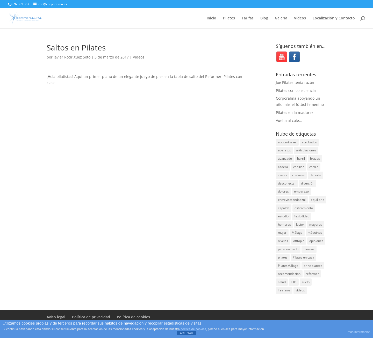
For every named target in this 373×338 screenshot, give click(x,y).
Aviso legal (56, 316)
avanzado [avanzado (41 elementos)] (285, 158)
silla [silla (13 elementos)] (294, 282)
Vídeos (300, 18)
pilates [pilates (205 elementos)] (283, 257)
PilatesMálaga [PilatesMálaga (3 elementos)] (288, 265)
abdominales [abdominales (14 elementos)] (287, 142)
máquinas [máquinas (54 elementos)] (315, 232)
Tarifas (248, 18)
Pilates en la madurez (294, 112)
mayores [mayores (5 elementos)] (315, 224)
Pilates (229, 18)
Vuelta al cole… (289, 120)
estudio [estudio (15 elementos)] (283, 216)
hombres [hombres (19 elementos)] (284, 224)
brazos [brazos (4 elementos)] (315, 158)
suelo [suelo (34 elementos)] (306, 282)
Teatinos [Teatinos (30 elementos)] (284, 290)
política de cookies (193, 329)
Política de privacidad (91, 316)
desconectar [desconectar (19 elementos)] (287, 183)
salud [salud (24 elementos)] (282, 282)
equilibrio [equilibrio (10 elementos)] (317, 199)
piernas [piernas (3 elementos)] (309, 249)
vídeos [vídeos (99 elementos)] (300, 290)
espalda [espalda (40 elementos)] (283, 208)
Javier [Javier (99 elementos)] (300, 224)
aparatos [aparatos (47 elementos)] (284, 150)
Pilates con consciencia (296, 90)
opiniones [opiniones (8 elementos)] (316, 241)
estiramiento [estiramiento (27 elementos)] (304, 208)
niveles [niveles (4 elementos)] (283, 241)
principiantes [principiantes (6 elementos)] (313, 265)
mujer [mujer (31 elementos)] (282, 232)
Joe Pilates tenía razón (295, 82)
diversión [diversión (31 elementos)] (307, 183)
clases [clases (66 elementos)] (282, 175)
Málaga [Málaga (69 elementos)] (297, 232)
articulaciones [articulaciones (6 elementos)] (306, 150)
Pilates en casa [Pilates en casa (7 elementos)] (303, 257)
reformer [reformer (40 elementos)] (312, 273)
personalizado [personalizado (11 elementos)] (288, 249)
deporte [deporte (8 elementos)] (315, 175)
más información (359, 332)
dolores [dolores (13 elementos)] (283, 191)
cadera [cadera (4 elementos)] (283, 167)
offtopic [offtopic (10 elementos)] (298, 241)
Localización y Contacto (334, 18)
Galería (281, 18)
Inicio (211, 18)
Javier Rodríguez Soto (72, 57)
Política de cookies (133, 316)
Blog (264, 18)
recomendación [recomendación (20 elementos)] (289, 273)
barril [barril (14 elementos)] (301, 158)
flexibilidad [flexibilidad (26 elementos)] (301, 216)
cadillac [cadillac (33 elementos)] (298, 167)
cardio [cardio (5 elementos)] (313, 167)
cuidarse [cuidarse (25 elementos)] (298, 175)
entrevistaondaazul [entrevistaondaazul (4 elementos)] (292, 199)
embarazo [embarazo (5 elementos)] (301, 191)
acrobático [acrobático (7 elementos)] (309, 142)
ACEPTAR (186, 333)
